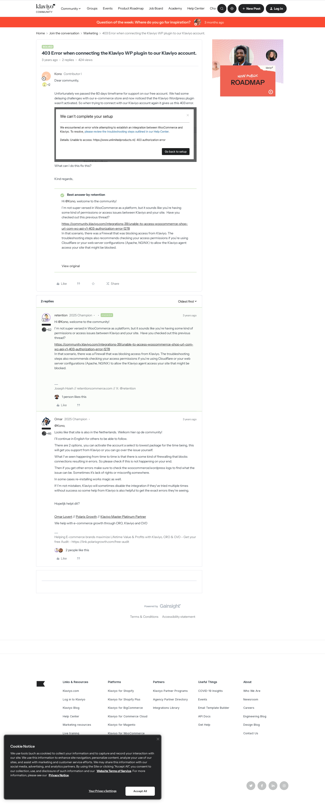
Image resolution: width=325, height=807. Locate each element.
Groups (92, 8)
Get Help (204, 724)
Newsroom (250, 699)
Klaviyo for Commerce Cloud (127, 716)
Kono (58, 74)
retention (60, 315)
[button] (251, 8)
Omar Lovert (63, 517)
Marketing (91, 33)
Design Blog (251, 724)
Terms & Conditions (144, 617)
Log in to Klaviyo (74, 699)
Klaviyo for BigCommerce (125, 707)
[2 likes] (71, 550)
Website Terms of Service (114, 771)
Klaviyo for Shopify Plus (124, 699)
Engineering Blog (254, 716)
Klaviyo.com (71, 691)
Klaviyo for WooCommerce (126, 733)
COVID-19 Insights (210, 691)
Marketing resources (77, 724)
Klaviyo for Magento (121, 724)
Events (108, 8)
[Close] (158, 739)
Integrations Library (166, 707)
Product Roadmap (131, 8)
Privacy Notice (59, 775)
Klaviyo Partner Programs (170, 691)
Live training (71, 733)
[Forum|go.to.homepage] (46, 8)
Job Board (156, 8)
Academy (175, 8)
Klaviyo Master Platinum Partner (123, 517)
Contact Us (250, 733)
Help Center (195, 8)
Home (40, 33)
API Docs (204, 716)
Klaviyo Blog (71, 707)
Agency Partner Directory (170, 699)
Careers (248, 707)
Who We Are (251, 691)
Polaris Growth (86, 517)
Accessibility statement (178, 617)
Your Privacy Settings (102, 791)
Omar (58, 419)
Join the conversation (64, 33)
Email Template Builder (213, 707)
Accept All (140, 791)
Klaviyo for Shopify (121, 691)
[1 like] (70, 396)
